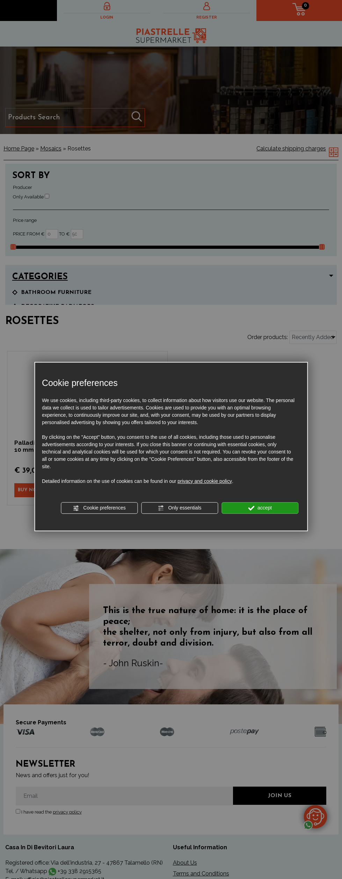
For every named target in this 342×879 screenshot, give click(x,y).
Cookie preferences (99, 508)
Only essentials (180, 508)
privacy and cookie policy (204, 481)
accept (260, 508)
